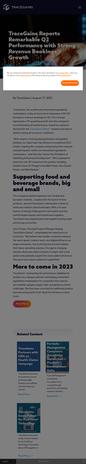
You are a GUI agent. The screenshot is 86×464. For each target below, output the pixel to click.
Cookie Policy (63, 73)
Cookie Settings (25, 76)
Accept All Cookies (70, 83)
